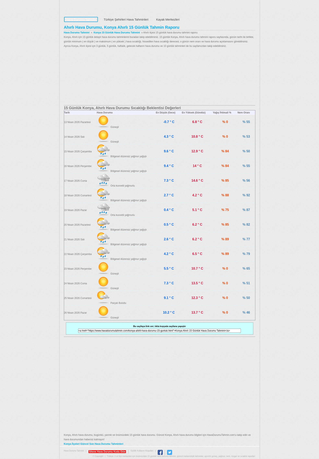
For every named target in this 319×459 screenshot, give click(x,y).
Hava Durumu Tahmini (89, 7)
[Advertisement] (159, 76)
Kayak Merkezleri (167, 19)
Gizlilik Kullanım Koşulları (142, 451)
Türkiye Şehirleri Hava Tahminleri (126, 19)
